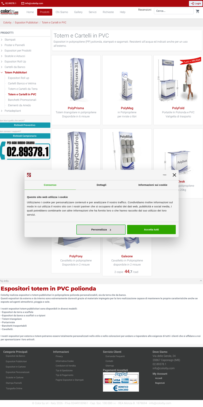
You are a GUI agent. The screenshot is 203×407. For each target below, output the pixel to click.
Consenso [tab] (50, 184)
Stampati (10, 39)
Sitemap (110, 365)
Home (30, 12)
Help (122, 12)
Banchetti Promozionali (22, 99)
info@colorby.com (32, 3)
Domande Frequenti (115, 356)
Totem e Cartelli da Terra (23, 89)
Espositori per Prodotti (18, 50)
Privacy (59, 356)
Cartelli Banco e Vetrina (22, 83)
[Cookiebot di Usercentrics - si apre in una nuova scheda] (151, 174)
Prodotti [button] (45, 12)
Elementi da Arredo (19, 105)
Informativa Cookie (65, 361)
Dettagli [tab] (101, 184)
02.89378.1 (8, 3)
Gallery (78, 12)
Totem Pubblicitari (16, 72)
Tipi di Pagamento (64, 375)
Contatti (109, 361)
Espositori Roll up (18, 78)
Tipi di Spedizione (64, 370)
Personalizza (101, 229)
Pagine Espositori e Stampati (70, 380)
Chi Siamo (62, 12)
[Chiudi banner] (174, 175)
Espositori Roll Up (15, 61)
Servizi (93, 12)
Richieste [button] (108, 12)
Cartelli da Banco (15, 67)
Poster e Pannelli (15, 45)
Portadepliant (13, 110)
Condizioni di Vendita (66, 365)
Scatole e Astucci (15, 56)
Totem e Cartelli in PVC (22, 94)
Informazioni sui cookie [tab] (152, 184)
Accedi (158, 378)
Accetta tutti (151, 229)
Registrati (160, 383)
